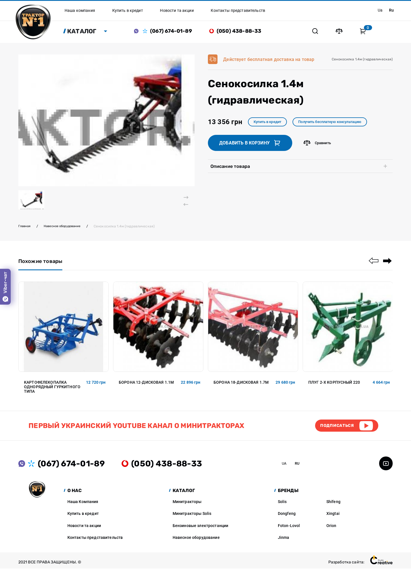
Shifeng (333, 506)
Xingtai (333, 518)
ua (378, 10)
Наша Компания (82, 506)
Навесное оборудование (66, 228)
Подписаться (334, 429)
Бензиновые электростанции (200, 530)
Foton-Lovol (289, 530)
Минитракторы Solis (192, 518)
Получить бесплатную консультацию (339, 124)
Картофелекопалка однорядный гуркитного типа (52, 389)
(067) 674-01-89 (174, 32)
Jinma (283, 542)
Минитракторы (187, 506)
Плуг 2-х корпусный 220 (334, 385)
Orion (331, 530)
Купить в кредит (269, 124)
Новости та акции (84, 530)
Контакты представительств (95, 542)
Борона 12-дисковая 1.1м (146, 385)
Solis (282, 506)
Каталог (85, 32)
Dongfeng (287, 518)
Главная (25, 228)
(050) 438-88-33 (242, 32)
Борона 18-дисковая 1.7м (241, 385)
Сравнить (318, 145)
